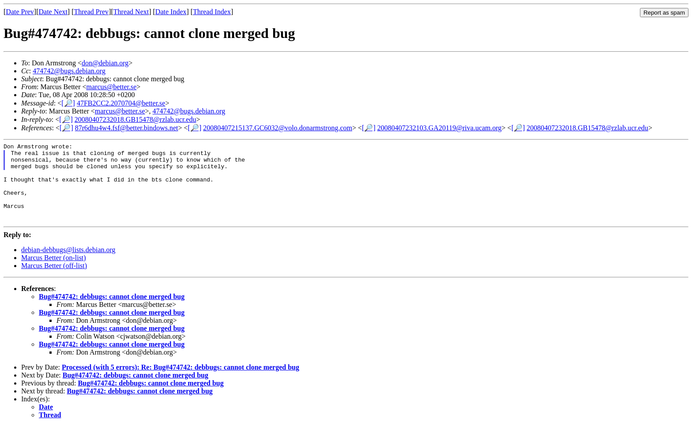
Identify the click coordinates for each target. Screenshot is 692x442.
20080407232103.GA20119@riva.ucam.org (439, 128)
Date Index (171, 11)
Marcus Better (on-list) (53, 273)
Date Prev (20, 11)
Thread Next (131, 11)
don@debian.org (105, 63)
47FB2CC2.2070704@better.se (121, 103)
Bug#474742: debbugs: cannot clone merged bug (111, 312)
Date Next (53, 11)
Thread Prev (91, 11)
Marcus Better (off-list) (54, 281)
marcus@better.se (111, 87)
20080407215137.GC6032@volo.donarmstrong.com (277, 128)
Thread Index (212, 11)
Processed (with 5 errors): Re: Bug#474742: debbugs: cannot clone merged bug (180, 383)
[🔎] (68, 103)
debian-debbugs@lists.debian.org (68, 265)
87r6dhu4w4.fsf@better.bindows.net (126, 128)
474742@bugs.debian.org (69, 71)
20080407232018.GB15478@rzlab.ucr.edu (135, 119)
